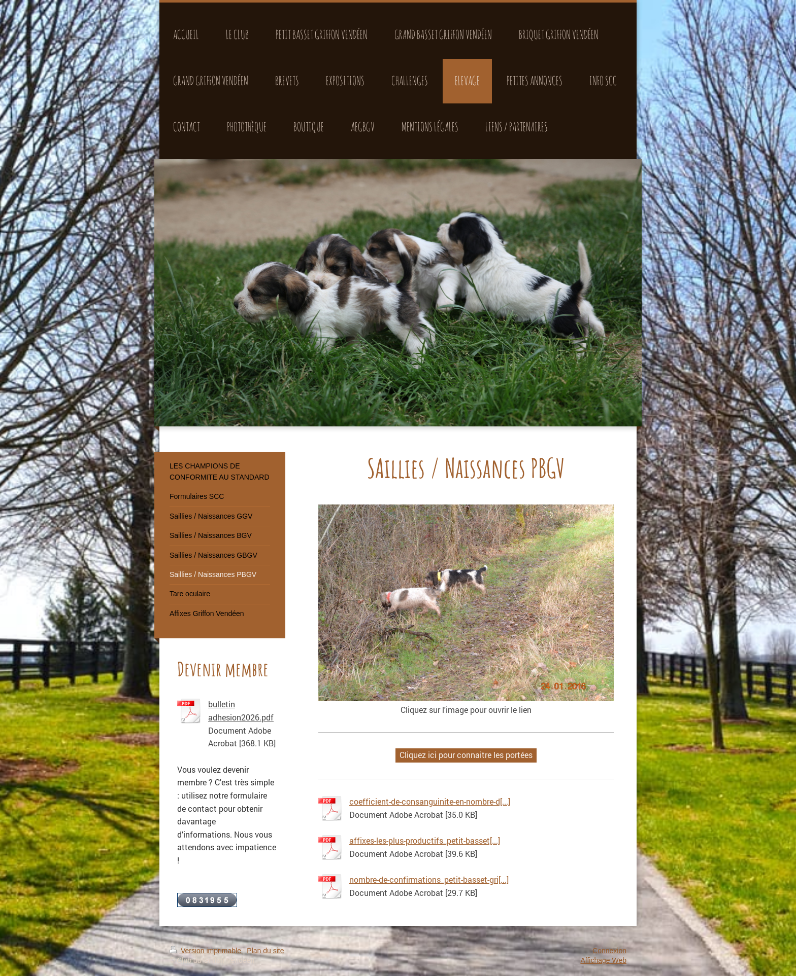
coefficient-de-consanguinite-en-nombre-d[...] (429, 801)
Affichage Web (603, 960)
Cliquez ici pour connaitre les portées (466, 754)
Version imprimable (206, 951)
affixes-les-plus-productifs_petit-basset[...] (424, 840)
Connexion (609, 951)
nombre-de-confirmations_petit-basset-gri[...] (429, 879)
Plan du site (265, 951)
